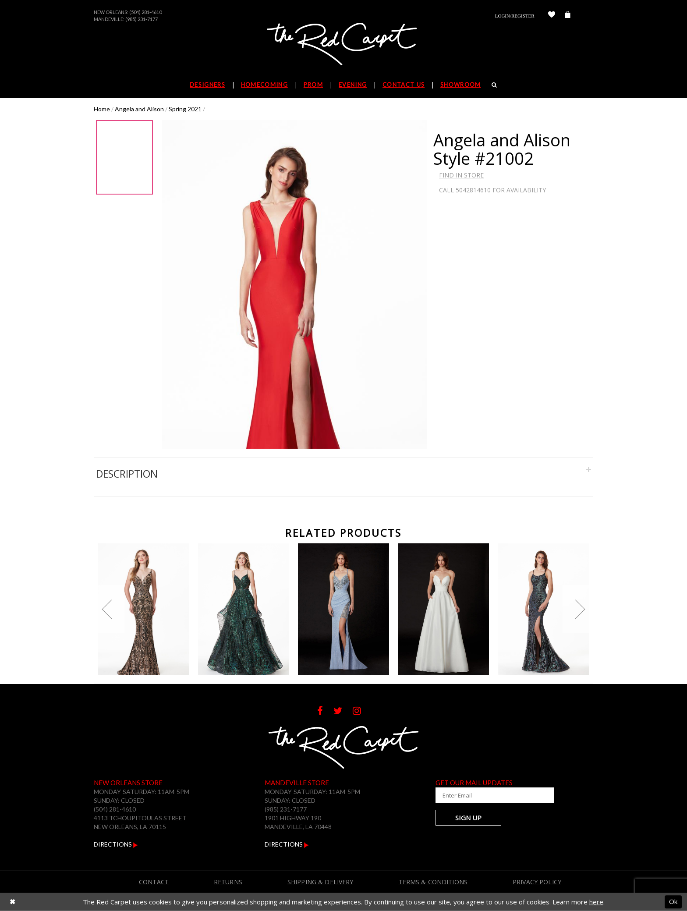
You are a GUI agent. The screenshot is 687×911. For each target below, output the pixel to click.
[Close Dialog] (12, 902)
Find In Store (461, 175)
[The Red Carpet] (343, 45)
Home (102, 109)
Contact (154, 882)
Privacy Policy (537, 882)
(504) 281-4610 (145, 12)
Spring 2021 (185, 109)
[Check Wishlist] (551, 15)
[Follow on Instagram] (361, 712)
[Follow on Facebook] (325, 712)
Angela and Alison (139, 109)
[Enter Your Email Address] (488, 795)
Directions (116, 844)
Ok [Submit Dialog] (673, 901)
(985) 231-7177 (141, 19)
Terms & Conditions (433, 882)
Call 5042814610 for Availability (492, 190)
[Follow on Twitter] (343, 712)
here (596, 901)
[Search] (494, 84)
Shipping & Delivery (320, 882)
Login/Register (515, 15)
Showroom (460, 84)
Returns (228, 882)
